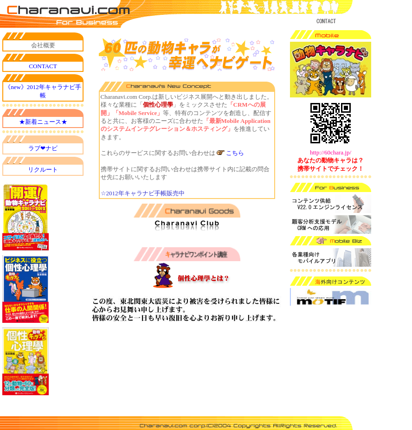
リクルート (43, 169)
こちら (235, 152)
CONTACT (43, 66)
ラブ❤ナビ (43, 148)
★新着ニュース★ (43, 121)
